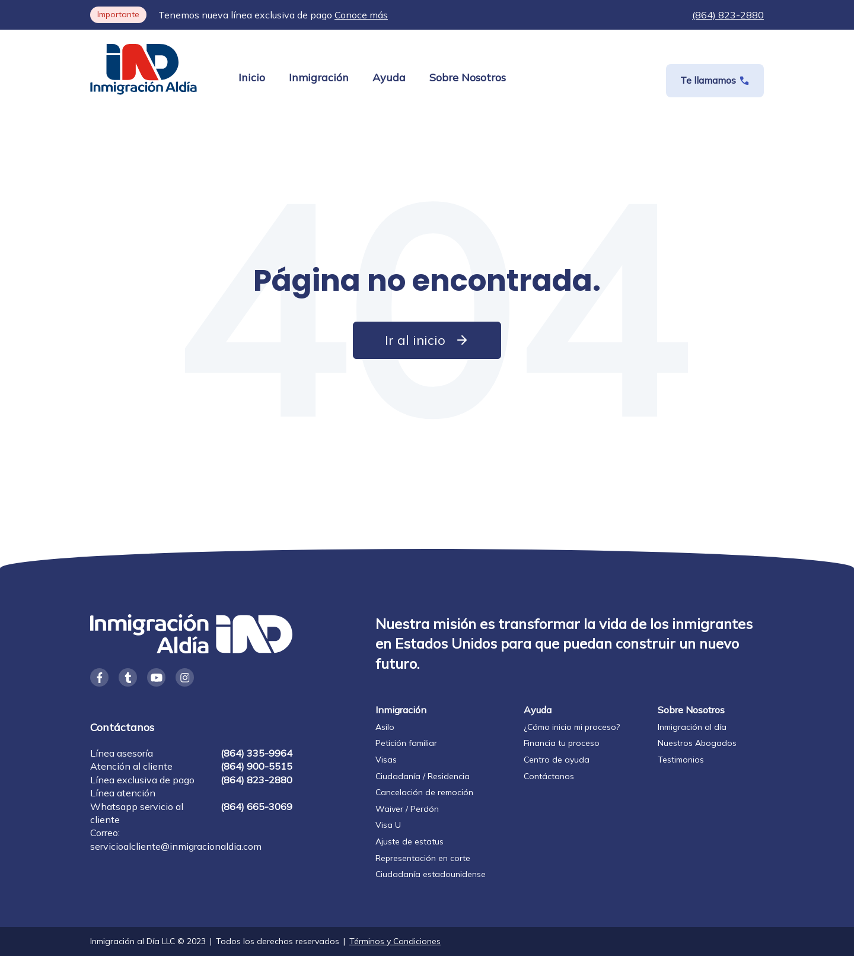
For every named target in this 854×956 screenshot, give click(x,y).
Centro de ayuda (556, 759)
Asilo (384, 727)
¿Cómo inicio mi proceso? (572, 727)
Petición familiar (406, 743)
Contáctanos (549, 776)
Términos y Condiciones (395, 941)
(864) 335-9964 (256, 753)
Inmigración (319, 77)
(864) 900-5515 (256, 766)
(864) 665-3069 (256, 806)
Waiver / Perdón (407, 808)
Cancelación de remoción (424, 792)
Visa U (388, 825)
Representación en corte (422, 858)
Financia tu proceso (562, 743)
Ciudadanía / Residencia (422, 776)
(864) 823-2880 (728, 15)
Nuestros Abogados (697, 743)
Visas (386, 759)
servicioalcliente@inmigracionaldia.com (176, 846)
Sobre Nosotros (467, 77)
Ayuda (389, 77)
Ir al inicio (427, 340)
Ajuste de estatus (409, 841)
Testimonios (681, 759)
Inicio (251, 77)
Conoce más (361, 15)
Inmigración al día (692, 727)
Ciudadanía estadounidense (430, 874)
